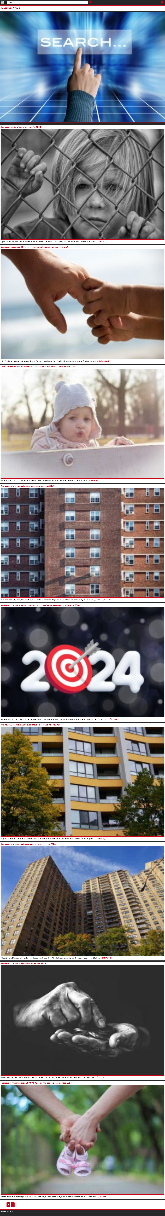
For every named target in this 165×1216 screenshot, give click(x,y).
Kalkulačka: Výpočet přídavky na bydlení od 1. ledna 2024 (28, 844)
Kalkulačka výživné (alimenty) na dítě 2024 (21, 127)
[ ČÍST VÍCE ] (102, 242)
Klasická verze (15, 1212)
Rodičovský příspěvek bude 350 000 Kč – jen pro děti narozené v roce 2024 (36, 1083)
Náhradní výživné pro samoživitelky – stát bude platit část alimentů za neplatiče (38, 366)
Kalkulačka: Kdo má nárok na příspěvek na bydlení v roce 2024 (30, 725)
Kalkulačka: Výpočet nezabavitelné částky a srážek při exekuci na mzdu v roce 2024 (40, 605)
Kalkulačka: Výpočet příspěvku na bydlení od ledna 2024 (27, 486)
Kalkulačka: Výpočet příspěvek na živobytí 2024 (23, 963)
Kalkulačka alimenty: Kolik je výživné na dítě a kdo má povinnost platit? (34, 247)
